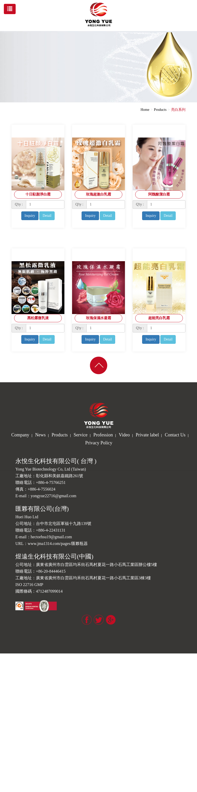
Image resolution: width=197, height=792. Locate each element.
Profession (103, 434)
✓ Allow (6, 666)
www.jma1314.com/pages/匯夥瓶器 (58, 543)
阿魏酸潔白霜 (159, 194)
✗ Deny (6, 671)
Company (20, 434)
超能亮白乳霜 (159, 318)
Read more (9, 728)
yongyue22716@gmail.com (53, 496)
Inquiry (30, 216)
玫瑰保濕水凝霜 (98, 318)
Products (160, 110)
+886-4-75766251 (51, 482)
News (40, 434)
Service (80, 434)
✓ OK (119, 789)
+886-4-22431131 (50, 530)
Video (124, 434)
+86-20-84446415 (51, 571)
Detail (47, 216)
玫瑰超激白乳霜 (98, 194)
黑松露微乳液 (38, 318)
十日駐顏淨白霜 (38, 194)
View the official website (38, 728)
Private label (147, 434)
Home (145, 110)
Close (4, 656)
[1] (45, 204)
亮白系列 (178, 110)
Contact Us (175, 434)
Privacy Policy (98, 442)
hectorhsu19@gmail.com (51, 537)
